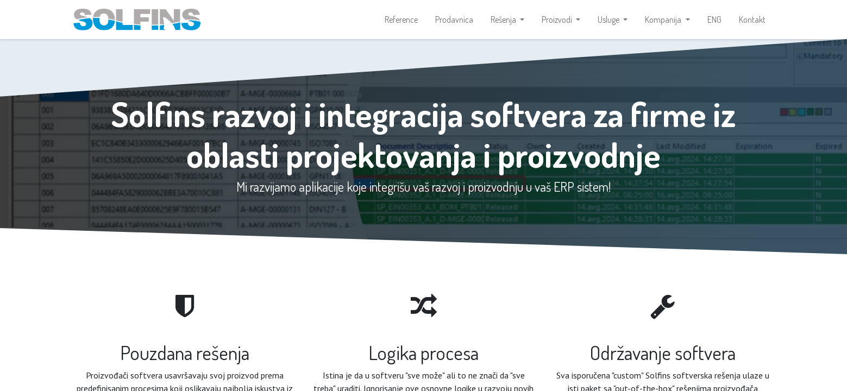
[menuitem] (401, 19)
